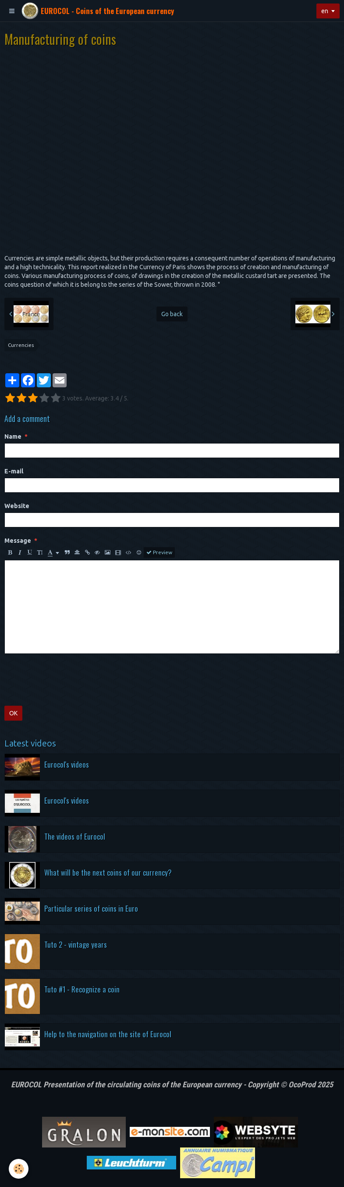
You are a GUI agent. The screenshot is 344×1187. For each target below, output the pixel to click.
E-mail (13, 471)
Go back (172, 313)
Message (17, 540)
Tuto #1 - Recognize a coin (82, 988)
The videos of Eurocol (74, 835)
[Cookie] (18, 1169)
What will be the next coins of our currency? (107, 871)
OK (13, 713)
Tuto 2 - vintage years (75, 943)
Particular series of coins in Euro (91, 907)
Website (16, 505)
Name (12, 436)
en (324, 10)
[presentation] (71, 680)
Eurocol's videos (66, 763)
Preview (159, 552)
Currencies (21, 345)
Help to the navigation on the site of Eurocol (107, 1033)
